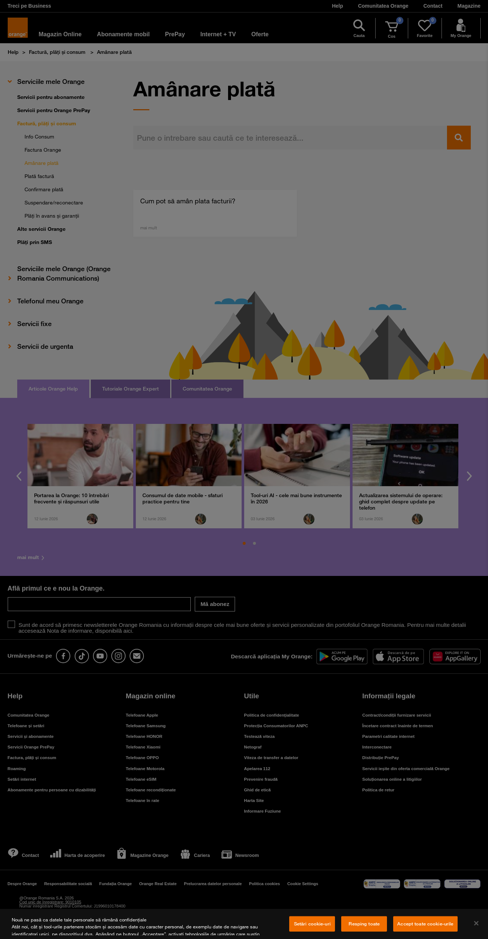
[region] (244, 924)
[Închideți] (476, 923)
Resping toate (364, 924)
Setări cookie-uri (312, 924)
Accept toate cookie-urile (425, 924)
